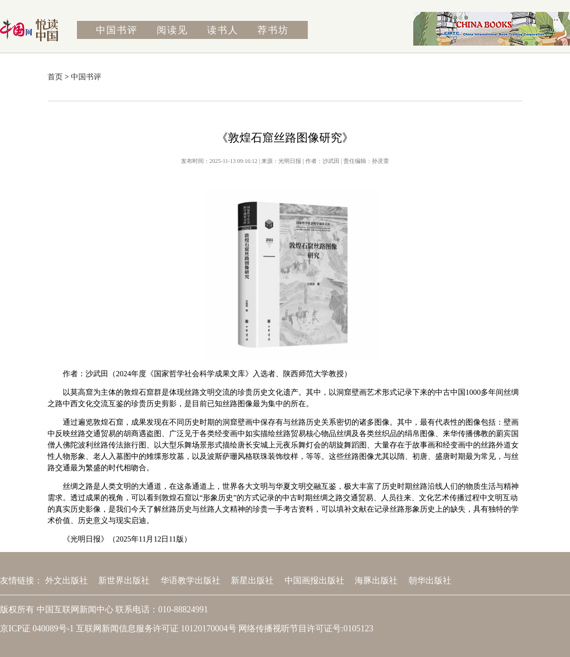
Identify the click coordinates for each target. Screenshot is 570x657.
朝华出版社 (429, 580)
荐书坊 (273, 30)
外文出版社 (66, 580)
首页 (55, 77)
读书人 (222, 30)
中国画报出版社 (314, 580)
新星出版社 (252, 580)
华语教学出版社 (190, 580)
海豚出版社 (376, 580)
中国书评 (117, 30)
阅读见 (172, 30)
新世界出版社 (124, 580)
